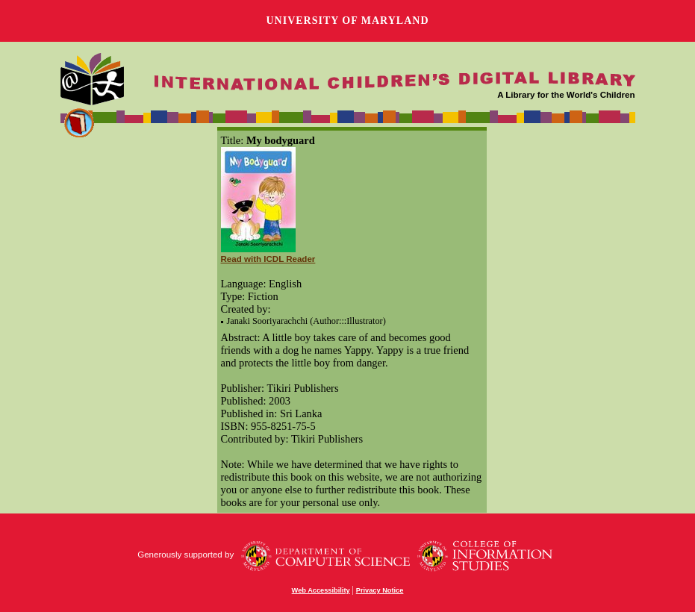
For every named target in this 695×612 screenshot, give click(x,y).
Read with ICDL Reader (268, 259)
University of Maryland (347, 20)
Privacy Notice (380, 590)
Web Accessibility (321, 590)
